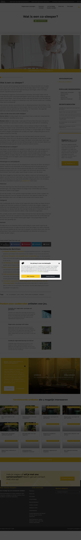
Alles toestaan (30, 276)
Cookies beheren (50, 276)
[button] (59, 263)
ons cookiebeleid (39, 271)
